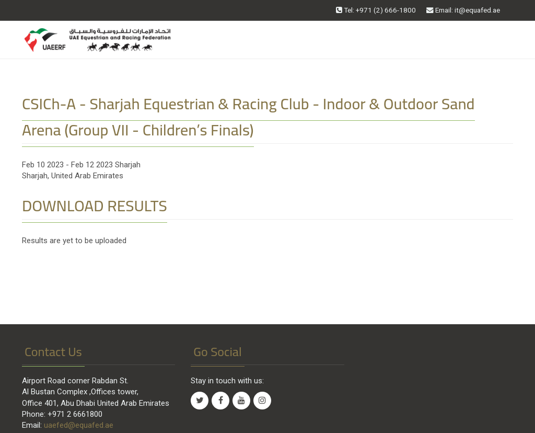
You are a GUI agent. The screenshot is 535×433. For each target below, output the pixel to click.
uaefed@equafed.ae (78, 425)
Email (463, 10)
